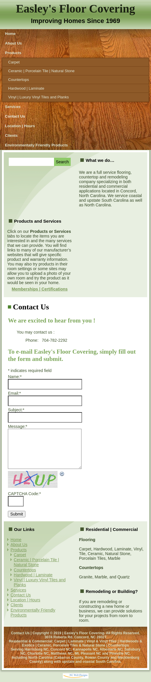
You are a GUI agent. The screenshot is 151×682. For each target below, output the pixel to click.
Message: (17, 426)
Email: (14, 393)
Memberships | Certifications (39, 289)
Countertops (18, 79)
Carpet (14, 62)
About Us (13, 43)
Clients (11, 135)
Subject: (16, 410)
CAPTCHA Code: (24, 493)
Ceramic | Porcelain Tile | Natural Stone (41, 71)
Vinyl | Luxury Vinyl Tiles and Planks (38, 97)
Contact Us (15, 116)
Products (13, 53)
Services (13, 106)
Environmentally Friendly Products (36, 145)
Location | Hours (20, 126)
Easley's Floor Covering (75, 8)
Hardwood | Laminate (26, 88)
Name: (15, 376)
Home (10, 33)
